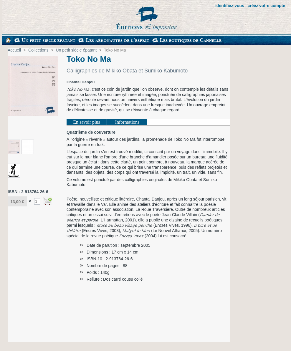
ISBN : (14, 191)
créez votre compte (266, 5)
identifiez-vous (229, 5)
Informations (127, 122)
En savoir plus (86, 122)
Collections (38, 50)
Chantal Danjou (81, 82)
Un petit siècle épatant (76, 50)
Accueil (14, 50)
